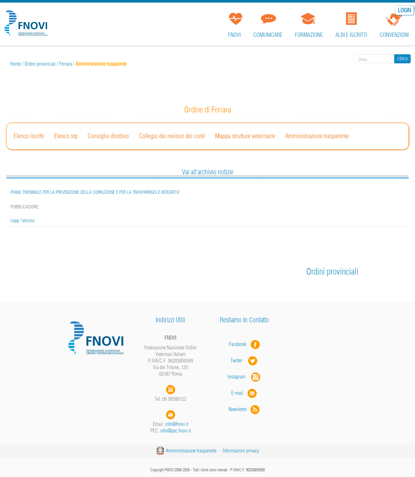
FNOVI (234, 34)
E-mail (237, 393)
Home (15, 64)
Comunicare (267, 34)
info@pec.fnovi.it (175, 430)
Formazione (309, 34)
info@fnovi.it (176, 424)
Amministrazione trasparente (317, 136)
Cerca (402, 58)
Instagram (244, 376)
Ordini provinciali (40, 64)
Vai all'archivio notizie (207, 172)
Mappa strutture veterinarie (245, 136)
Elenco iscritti (29, 136)
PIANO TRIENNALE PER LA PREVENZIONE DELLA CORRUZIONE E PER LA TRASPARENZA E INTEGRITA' (95, 192)
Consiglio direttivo (108, 136)
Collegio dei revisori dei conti (172, 136)
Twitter (244, 360)
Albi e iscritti (351, 34)
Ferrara (65, 64)
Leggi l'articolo (23, 220)
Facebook (239, 344)
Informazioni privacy (241, 450)
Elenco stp (66, 136)
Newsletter (244, 409)
